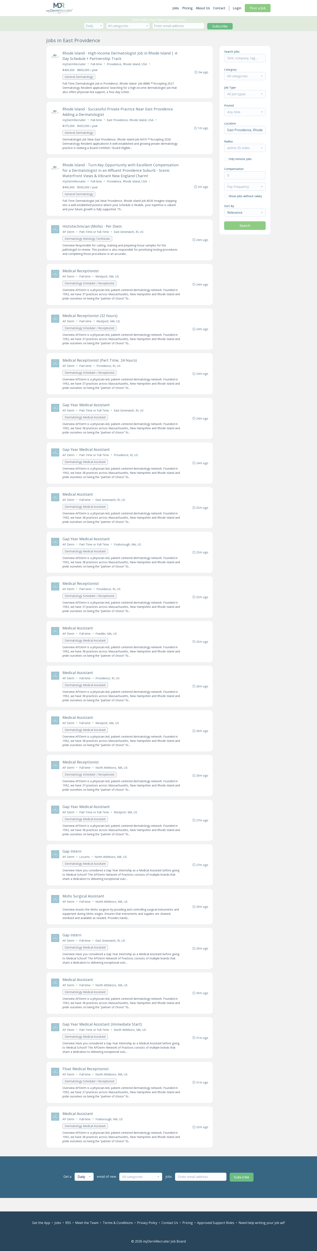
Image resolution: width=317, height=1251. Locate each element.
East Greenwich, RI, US (129, 234)
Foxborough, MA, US (127, 550)
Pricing (187, 8)
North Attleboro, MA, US (112, 776)
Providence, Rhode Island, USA (127, 64)
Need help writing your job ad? (262, 1223)
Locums (84, 867)
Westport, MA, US (107, 279)
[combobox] (93, 26)
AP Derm (69, 234)
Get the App (41, 1223)
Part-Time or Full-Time (94, 234)
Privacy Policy (147, 1223)
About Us (203, 8)
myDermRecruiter (74, 64)
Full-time (96, 64)
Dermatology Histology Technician (87, 241)
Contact (219, 8)
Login (237, 8)
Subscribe (220, 26)
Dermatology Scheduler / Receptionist (90, 286)
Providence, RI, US (109, 369)
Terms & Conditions (118, 1223)
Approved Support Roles (215, 1223)
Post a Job (258, 8)
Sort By (229, 206)
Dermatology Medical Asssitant (85, 421)
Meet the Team (86, 1223)
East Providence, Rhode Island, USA (130, 121)
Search (245, 225)
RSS (68, 1223)
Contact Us (170, 1223)
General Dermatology (79, 77)
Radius (228, 141)
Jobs (176, 8)
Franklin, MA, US (106, 641)
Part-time (85, 324)
